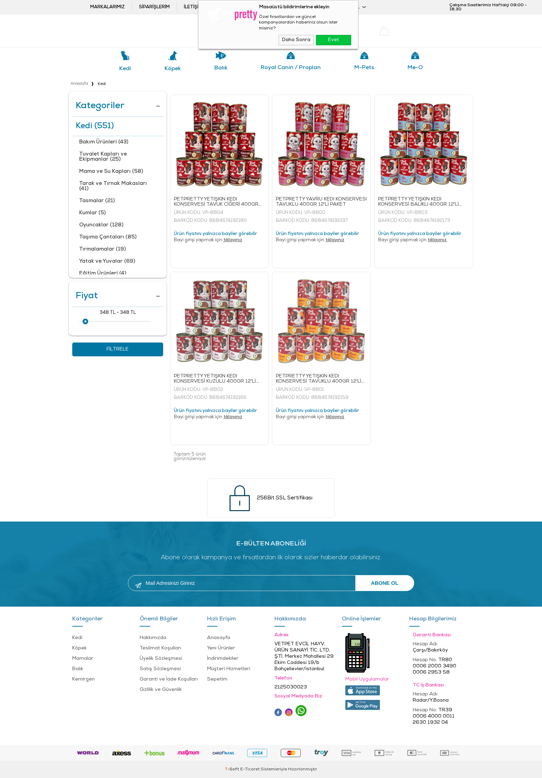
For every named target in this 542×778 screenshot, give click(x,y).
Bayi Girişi (297, 7)
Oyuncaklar (101, 225)
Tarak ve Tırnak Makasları (113, 186)
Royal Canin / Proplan (291, 68)
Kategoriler (118, 106)
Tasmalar (97, 201)
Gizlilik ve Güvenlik (161, 689)
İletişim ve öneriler (208, 7)
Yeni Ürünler (221, 648)
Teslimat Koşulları (160, 648)
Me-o (415, 68)
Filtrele (117, 349)
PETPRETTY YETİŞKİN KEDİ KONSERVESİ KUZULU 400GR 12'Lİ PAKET (215, 379)
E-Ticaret (250, 769)
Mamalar (82, 658)
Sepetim (217, 679)
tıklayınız (232, 240)
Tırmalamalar (102, 249)
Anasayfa (218, 637)
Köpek (173, 69)
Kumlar (92, 213)
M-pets (364, 68)
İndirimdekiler (223, 658)
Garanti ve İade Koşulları (169, 679)
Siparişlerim (154, 7)
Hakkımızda (153, 637)
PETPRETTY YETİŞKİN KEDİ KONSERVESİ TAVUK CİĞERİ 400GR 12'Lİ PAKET (216, 202)
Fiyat (118, 296)
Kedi (125, 69)
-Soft (232, 769)
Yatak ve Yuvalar (107, 261)
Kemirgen (83, 679)
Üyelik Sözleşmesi (161, 658)
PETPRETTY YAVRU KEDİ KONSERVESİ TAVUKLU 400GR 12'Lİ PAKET (321, 202)
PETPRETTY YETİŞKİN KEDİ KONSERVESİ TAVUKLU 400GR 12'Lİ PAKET (318, 379)
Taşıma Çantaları (108, 237)
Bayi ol (255, 7)
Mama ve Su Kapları (111, 171)
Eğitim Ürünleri (102, 273)
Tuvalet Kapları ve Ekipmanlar (103, 157)
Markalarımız (107, 7)
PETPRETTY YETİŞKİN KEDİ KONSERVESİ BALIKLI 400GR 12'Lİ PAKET (418, 202)
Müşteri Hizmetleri (228, 669)
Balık (220, 68)
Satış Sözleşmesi (160, 669)
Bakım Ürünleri (103, 142)
